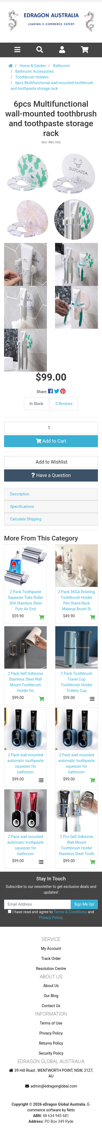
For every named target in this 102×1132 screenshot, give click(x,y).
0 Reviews (64, 403)
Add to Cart (51, 441)
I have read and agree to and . (51, 915)
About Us (51, 986)
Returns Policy (51, 1043)
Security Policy (51, 1053)
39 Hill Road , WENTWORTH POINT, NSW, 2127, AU (51, 1073)
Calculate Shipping (26, 519)
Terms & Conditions (70, 912)
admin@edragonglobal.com (51, 1086)
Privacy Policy (50, 917)
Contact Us (51, 1006)
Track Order (51, 958)
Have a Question (51, 475)
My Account (51, 948)
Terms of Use (51, 1023)
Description (19, 494)
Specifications (22, 506)
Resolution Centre (51, 968)
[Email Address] (37, 904)
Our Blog (51, 996)
